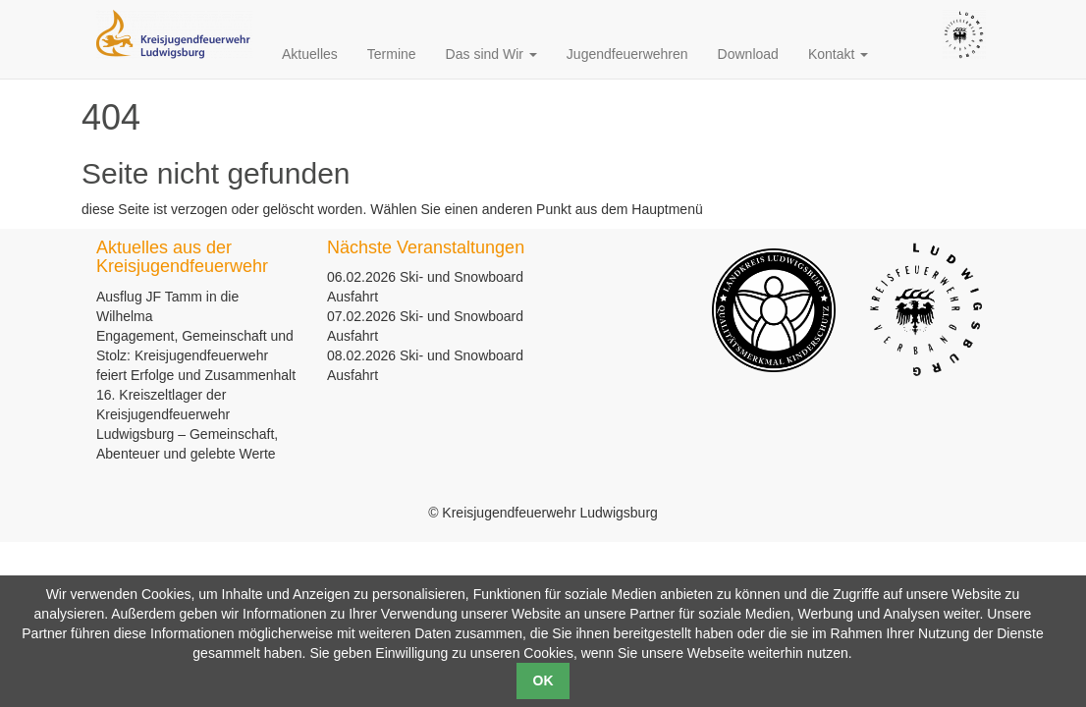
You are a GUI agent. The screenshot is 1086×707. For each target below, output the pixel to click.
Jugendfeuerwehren (627, 54)
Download (748, 54)
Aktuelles (310, 54)
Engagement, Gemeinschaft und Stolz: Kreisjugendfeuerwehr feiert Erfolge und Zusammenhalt (196, 355)
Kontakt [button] (838, 54)
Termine (391, 54)
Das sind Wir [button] (491, 54)
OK (543, 680)
